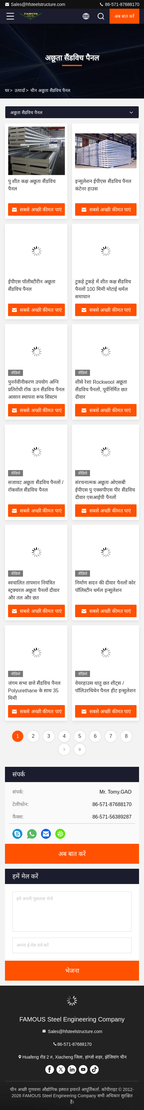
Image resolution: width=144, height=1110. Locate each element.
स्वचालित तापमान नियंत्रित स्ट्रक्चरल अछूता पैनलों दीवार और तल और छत (34, 590)
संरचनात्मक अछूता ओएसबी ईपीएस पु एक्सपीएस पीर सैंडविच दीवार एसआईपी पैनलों (105, 490)
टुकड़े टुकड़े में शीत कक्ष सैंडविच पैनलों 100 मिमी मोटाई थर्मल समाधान (103, 289)
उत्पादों (20, 90)
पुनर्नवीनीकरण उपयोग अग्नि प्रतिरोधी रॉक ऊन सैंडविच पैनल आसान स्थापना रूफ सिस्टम (36, 389)
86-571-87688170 (119, 4)
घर (7, 90)
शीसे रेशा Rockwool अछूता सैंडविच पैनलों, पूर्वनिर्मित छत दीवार (101, 389)
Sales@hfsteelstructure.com (35, 4)
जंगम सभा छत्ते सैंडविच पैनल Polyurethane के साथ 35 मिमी (34, 690)
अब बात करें (124, 16)
